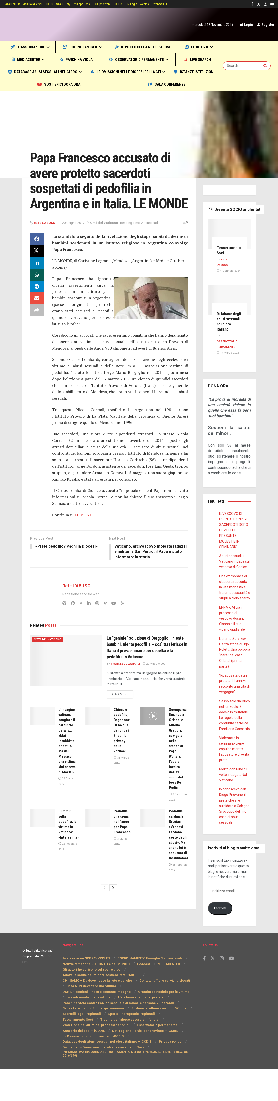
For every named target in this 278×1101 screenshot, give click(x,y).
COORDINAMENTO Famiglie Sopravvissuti (149, 990)
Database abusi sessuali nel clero (147, 72)
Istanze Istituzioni (127, 84)
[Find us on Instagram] (222, 990)
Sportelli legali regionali (81, 1046)
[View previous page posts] (104, 936)
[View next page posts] (113, 936)
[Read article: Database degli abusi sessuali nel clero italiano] (229, 312)
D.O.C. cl (133, 4)
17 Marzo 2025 (227, 365)
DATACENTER (14, 4)
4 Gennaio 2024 (228, 283)
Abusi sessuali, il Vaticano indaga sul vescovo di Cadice (234, 579)
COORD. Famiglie (96, 47)
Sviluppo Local (93, 4)
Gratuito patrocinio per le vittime (87, 1023)
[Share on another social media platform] (37, 338)
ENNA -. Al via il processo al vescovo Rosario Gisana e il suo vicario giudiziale (232, 636)
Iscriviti (220, 926)
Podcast (143, 996)
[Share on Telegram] (37, 315)
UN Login (148, 4)
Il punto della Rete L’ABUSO (173, 47)
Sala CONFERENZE (109, 97)
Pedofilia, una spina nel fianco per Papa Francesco (123, 849)
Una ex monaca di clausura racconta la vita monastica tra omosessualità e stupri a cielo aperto (234, 605)
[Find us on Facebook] (204, 990)
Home (26, 109)
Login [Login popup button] (245, 25)
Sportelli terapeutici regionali (128, 1046)
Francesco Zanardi (126, 691)
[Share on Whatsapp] (37, 303)
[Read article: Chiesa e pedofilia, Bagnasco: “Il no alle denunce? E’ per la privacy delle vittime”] (97, 744)
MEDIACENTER (66, 59)
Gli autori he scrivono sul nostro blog (91, 1001)
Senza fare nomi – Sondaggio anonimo (92, 1040)
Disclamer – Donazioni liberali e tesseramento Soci (101, 1079)
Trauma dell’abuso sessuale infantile (91, 1051)
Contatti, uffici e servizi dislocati (162, 1012)
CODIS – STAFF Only (65, 4)
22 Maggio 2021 (155, 691)
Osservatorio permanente (175, 59)
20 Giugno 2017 (77, 250)
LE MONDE (84, 542)
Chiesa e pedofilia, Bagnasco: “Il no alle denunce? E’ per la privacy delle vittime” (123, 758)
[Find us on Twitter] (212, 990)
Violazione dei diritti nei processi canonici (158, 1051)
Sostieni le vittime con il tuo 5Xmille (156, 1040)
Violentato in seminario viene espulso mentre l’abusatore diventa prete (233, 767)
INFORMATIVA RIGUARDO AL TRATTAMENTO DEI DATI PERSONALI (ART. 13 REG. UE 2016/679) (126, 1085)
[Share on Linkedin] (37, 291)
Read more (122, 722)
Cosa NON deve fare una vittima (87, 1018)
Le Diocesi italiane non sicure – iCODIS (93, 1068)
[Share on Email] (37, 326)
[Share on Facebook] (37, 267)
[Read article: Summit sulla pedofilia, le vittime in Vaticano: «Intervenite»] (42, 846)
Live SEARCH (43, 72)
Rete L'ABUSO (46, 250)
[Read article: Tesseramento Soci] (229, 246)
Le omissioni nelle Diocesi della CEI (50, 84)
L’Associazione (33, 47)
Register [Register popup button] (265, 25)
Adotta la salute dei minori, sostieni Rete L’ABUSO (101, 1007)
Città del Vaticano (61, 109)
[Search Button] (266, 71)
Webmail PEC (181, 4)
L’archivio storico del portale (84, 1029)
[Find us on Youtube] (231, 990)
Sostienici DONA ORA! (185, 84)
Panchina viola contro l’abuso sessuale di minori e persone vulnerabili (117, 1034)
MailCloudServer (38, 4)
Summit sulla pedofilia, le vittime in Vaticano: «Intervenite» (69, 855)
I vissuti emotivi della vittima (141, 1023)
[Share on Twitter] (37, 279)
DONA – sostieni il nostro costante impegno (152, 1018)
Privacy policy (167, 1073)
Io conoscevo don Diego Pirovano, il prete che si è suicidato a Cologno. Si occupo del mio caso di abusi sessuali (234, 823)
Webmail (163, 4)
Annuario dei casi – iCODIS (133, 1057)
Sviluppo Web (115, 4)
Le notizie (22, 59)
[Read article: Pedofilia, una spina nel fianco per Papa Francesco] (97, 846)
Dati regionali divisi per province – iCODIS (95, 1062)
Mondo (40, 109)
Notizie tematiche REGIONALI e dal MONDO (96, 996)
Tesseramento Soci (172, 1046)
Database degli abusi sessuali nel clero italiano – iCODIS (106, 1073)
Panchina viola (115, 59)
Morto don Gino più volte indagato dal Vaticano (234, 792)
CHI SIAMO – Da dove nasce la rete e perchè (96, 1012)
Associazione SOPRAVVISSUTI (86, 990)
